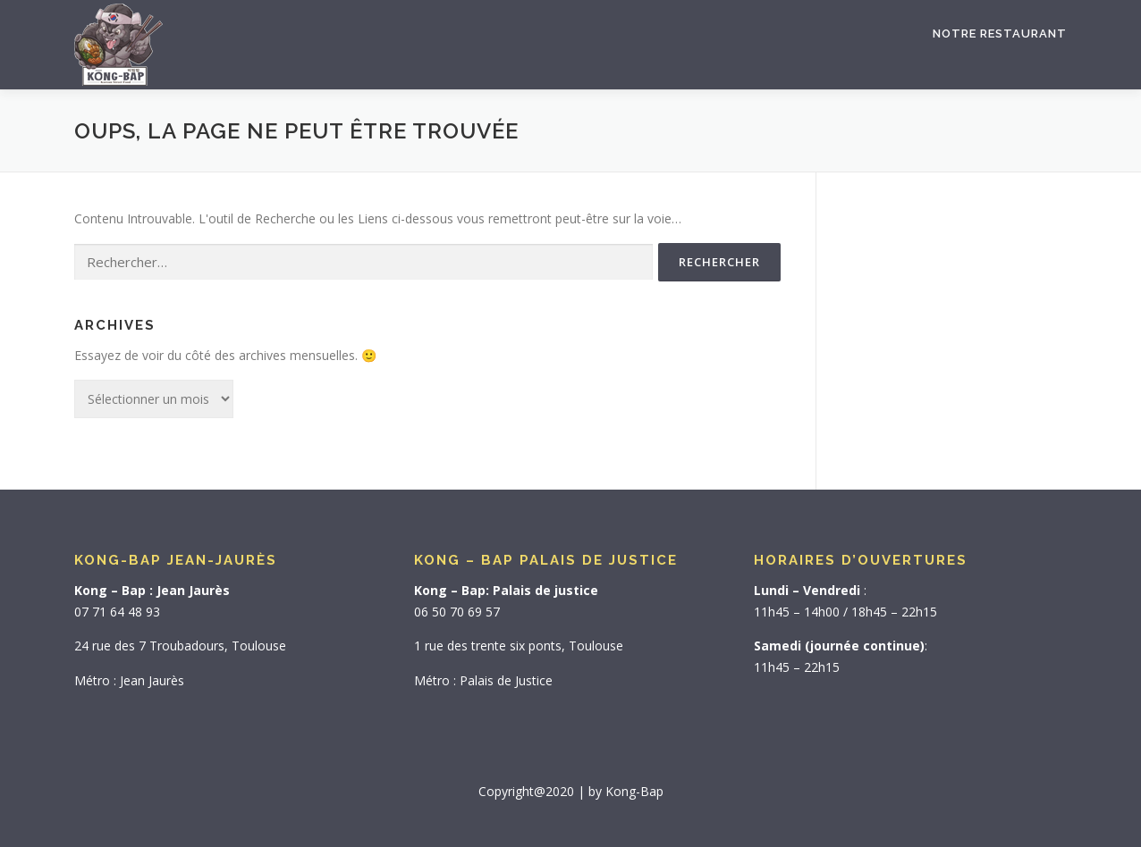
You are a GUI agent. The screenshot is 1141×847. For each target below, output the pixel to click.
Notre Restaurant (1000, 33)
